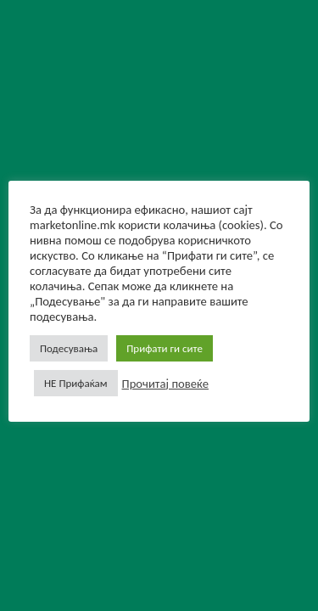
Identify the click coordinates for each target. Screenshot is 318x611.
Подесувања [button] (69, 348)
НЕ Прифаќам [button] (76, 383)
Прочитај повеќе (165, 383)
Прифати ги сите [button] (164, 348)
